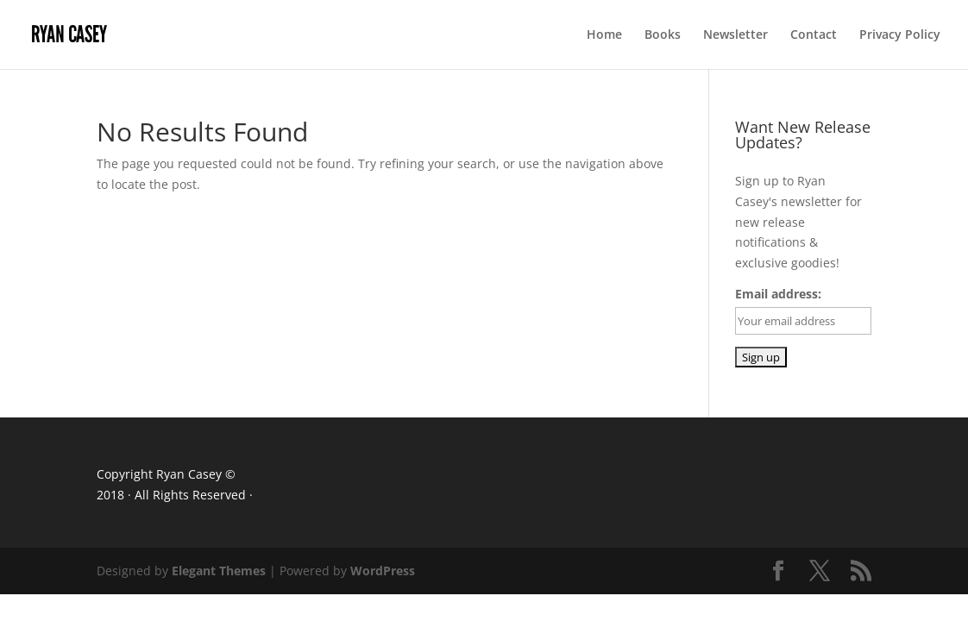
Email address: (778, 293)
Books (662, 35)
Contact (813, 35)
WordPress (382, 570)
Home (604, 35)
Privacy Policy (899, 35)
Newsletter (735, 35)
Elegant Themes (219, 570)
